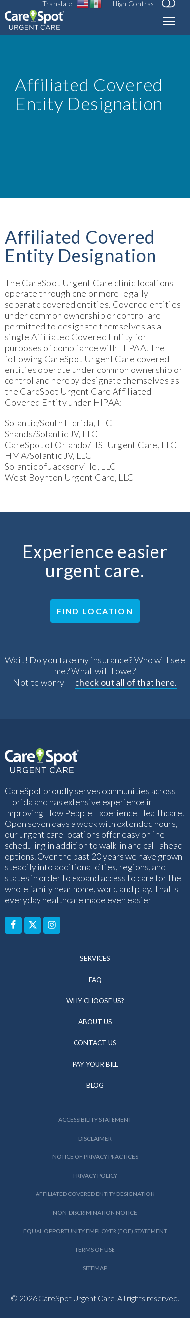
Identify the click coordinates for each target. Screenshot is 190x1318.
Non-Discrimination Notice (95, 1212)
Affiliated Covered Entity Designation (95, 1193)
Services (95, 958)
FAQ (95, 980)
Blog (95, 1085)
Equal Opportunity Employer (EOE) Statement (95, 1231)
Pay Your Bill (95, 1064)
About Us (95, 1022)
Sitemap (95, 1268)
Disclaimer (95, 1138)
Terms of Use (95, 1249)
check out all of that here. (126, 682)
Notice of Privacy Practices (95, 1156)
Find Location (95, 611)
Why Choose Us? (95, 1001)
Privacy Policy (95, 1175)
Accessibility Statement (95, 1119)
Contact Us (95, 1043)
